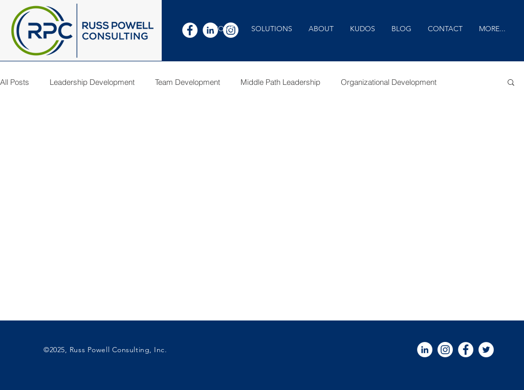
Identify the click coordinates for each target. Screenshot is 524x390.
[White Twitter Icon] (486, 349)
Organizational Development (388, 82)
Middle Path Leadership (280, 82)
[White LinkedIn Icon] (424, 349)
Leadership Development (92, 82)
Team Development (187, 82)
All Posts (14, 82)
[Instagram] (445, 349)
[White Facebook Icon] (190, 30)
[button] (271, 28)
